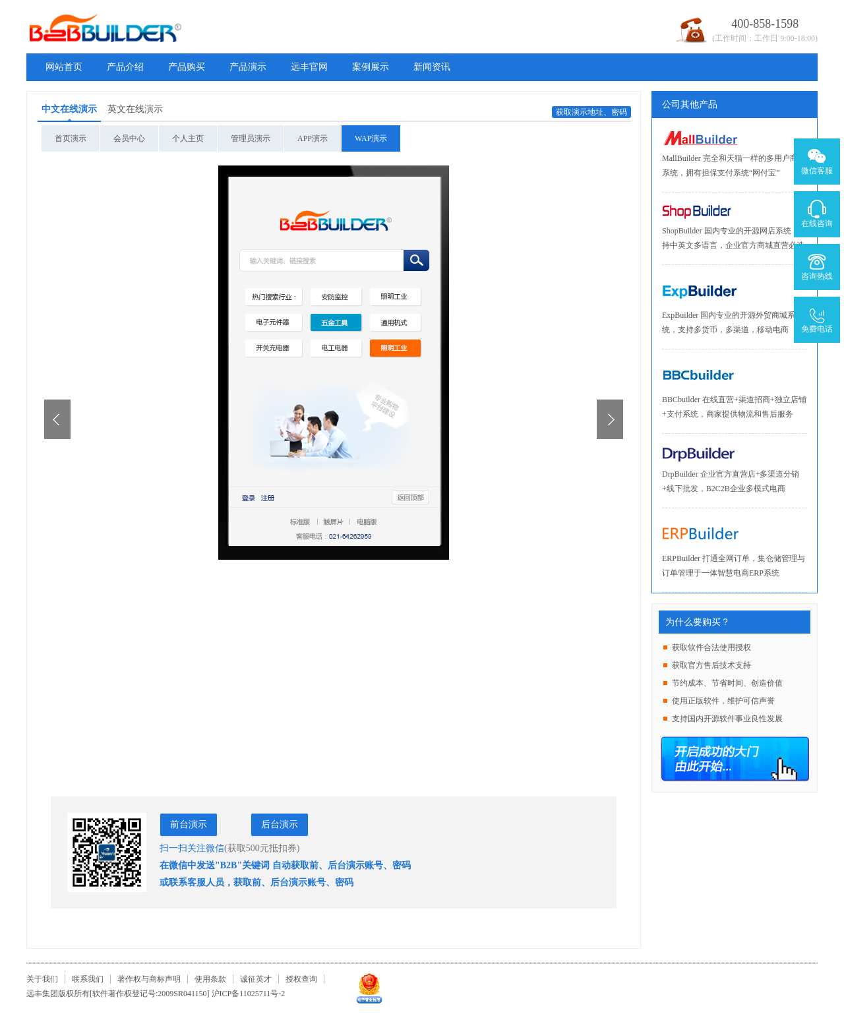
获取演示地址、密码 (591, 112)
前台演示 (188, 824)
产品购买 (186, 67)
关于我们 (42, 979)
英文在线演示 (135, 109)
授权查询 (301, 979)
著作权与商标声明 (149, 979)
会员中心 (129, 138)
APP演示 (312, 138)
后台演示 (279, 824)
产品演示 (247, 67)
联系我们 (88, 979)
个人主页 (188, 138)
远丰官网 (309, 67)
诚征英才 (256, 979)
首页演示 (70, 138)
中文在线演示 (69, 109)
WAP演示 (371, 138)
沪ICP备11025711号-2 (249, 993)
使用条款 (210, 979)
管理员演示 (250, 138)
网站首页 (63, 67)
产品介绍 (125, 67)
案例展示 (370, 67)
